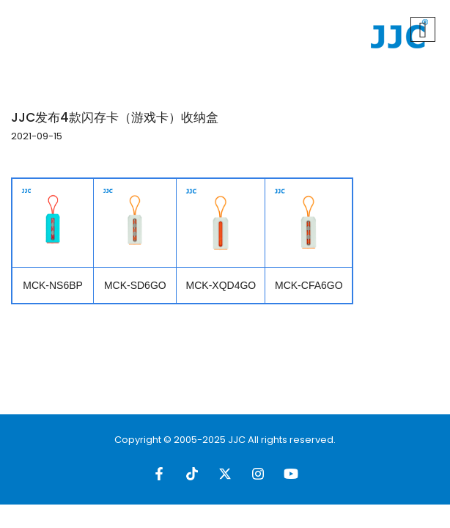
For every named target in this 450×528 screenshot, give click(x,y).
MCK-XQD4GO (221, 285)
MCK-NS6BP (53, 285)
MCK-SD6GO (135, 285)
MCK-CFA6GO (309, 285)
